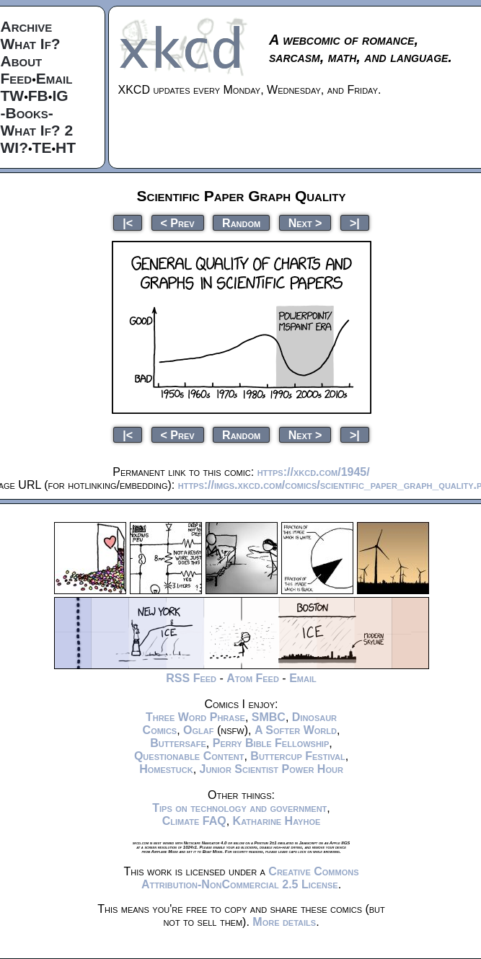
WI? (14, 147)
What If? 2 (37, 130)
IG (60, 95)
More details (284, 922)
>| (355, 222)
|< (128, 222)
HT (66, 147)
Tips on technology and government (239, 808)
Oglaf (198, 730)
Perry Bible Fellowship (271, 743)
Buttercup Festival (297, 756)
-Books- (27, 113)
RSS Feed (191, 678)
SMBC (269, 717)
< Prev (178, 222)
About (22, 61)
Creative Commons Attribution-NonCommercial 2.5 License (250, 877)
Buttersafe (178, 743)
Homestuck (166, 769)
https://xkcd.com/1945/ (313, 472)
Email (54, 78)
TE (42, 147)
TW (13, 95)
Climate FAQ (194, 821)
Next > (305, 222)
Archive (27, 26)
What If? (31, 43)
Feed (16, 78)
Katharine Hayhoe (277, 821)
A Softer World (296, 730)
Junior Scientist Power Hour (271, 769)
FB (38, 95)
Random (241, 222)
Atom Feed (252, 678)
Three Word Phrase (195, 717)
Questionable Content (189, 756)
